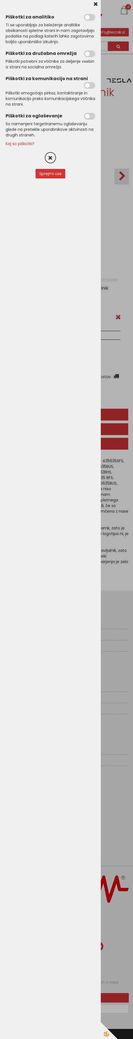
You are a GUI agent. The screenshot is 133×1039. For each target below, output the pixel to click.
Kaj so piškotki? (20, 144)
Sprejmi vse (50, 173)
